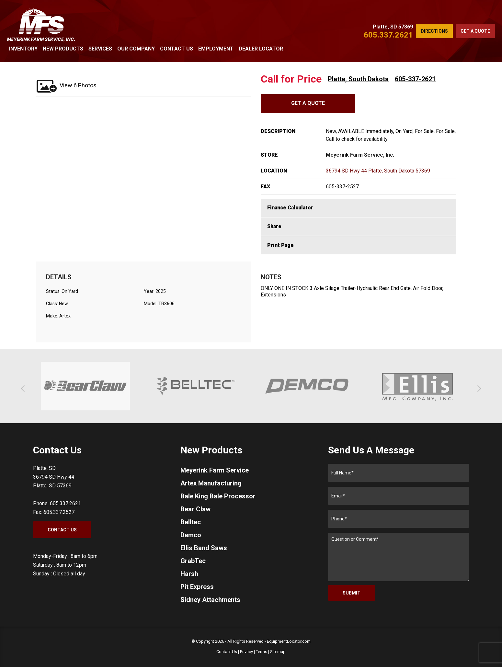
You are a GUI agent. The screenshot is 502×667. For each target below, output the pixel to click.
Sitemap (278, 651)
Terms (261, 651)
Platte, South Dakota (358, 79)
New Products (63, 49)
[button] (24, 388)
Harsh (189, 574)
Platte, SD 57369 (393, 27)
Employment (216, 49)
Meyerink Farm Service (214, 470)
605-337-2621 (415, 79)
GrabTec (193, 561)
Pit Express (197, 587)
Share (274, 226)
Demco (190, 535)
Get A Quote (308, 103)
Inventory (23, 49)
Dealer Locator (261, 49)
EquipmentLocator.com (289, 641)
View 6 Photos (78, 85)
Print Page (280, 245)
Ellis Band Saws (203, 548)
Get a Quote (475, 31)
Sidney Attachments (210, 600)
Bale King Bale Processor (218, 496)
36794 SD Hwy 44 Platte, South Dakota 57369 (378, 171)
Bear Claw (195, 509)
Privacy (246, 651)
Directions (434, 31)
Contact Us (176, 49)
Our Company (136, 49)
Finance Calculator (290, 208)
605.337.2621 (388, 34)
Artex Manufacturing (211, 483)
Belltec (190, 522)
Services (100, 49)
